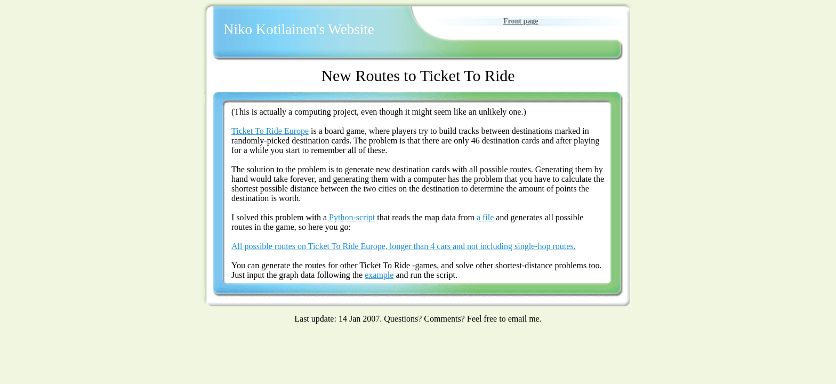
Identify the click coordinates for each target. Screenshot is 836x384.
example (379, 274)
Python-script (352, 217)
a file (485, 217)
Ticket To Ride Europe (270, 130)
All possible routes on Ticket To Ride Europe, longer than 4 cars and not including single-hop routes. (403, 246)
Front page (520, 21)
